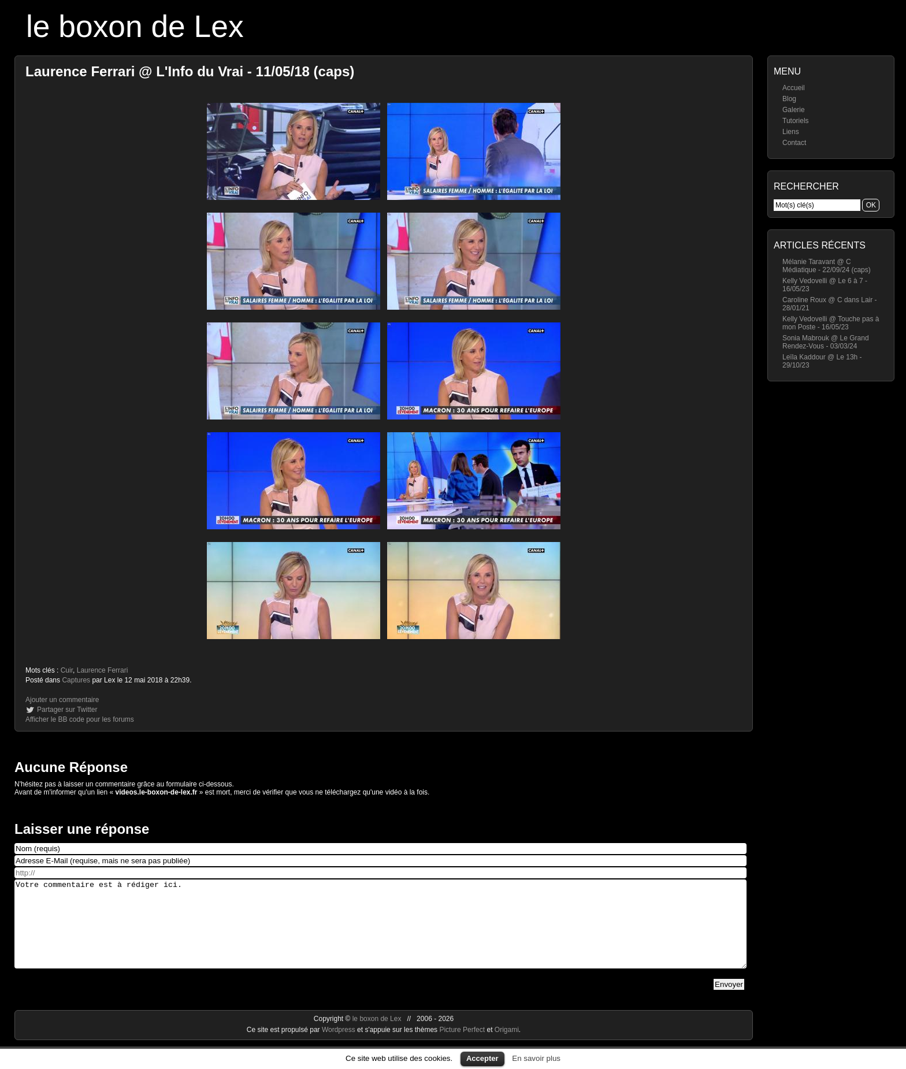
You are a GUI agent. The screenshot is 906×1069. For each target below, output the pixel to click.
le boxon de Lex (135, 26)
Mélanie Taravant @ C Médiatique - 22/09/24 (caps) (826, 266)
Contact (794, 143)
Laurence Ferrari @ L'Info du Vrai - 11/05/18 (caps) (189, 71)
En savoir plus (536, 1058)
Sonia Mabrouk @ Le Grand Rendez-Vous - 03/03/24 (825, 342)
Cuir (67, 670)
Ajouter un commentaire (62, 700)
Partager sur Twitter (67, 710)
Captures (76, 680)
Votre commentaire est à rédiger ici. (380, 932)
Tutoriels (795, 121)
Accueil (793, 88)
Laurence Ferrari (102, 670)
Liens (790, 132)
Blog (789, 99)
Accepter (482, 1058)
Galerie (793, 110)
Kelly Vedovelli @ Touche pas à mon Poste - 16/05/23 (830, 323)
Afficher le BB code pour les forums (79, 719)
